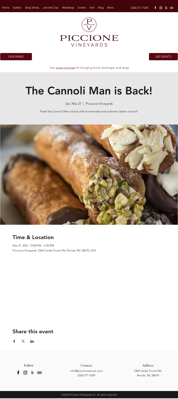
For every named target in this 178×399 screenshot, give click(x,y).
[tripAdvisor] (171, 8)
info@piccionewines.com (86, 370)
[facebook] (155, 8)
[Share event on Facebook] (14, 341)
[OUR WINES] (16, 56)
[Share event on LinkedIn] (32, 341)
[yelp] (166, 8)
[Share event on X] (23, 341)
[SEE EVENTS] (163, 56)
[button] (68, 7)
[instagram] (161, 8)
